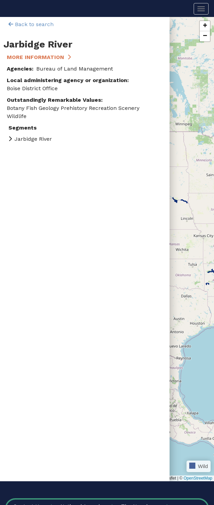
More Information (35, 57)
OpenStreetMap (197, 478)
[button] (205, 26)
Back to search (31, 24)
